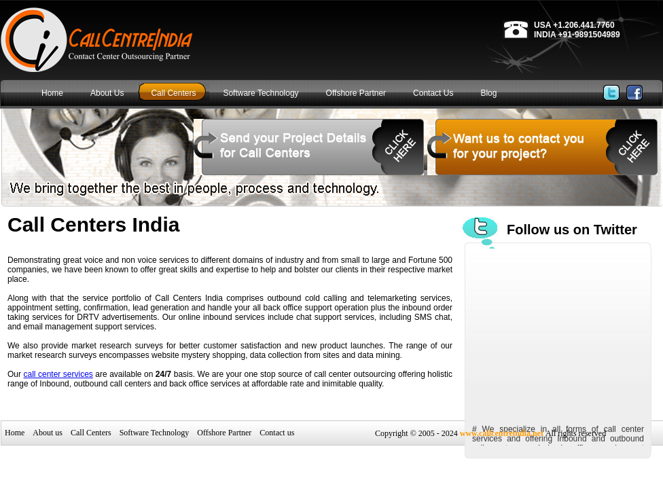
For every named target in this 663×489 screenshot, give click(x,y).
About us (47, 432)
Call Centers (91, 432)
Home (14, 432)
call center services (58, 374)
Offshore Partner (224, 432)
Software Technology (155, 432)
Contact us (276, 432)
